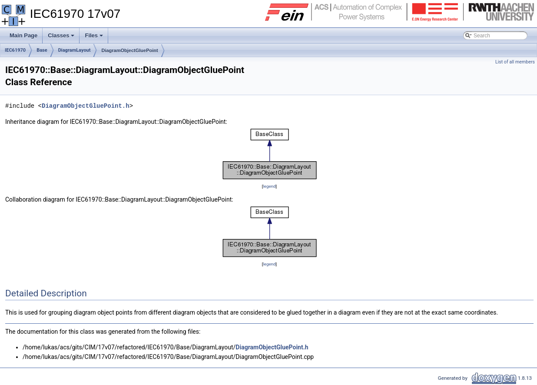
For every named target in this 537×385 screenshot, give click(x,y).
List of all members (515, 62)
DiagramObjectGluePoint (129, 50)
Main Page (23, 35)
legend (269, 186)
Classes (62, 37)
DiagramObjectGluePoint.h (85, 106)
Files (94, 37)
